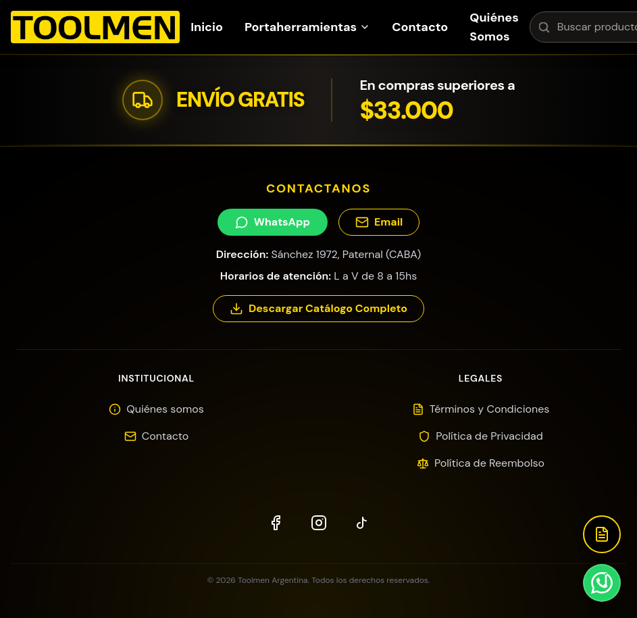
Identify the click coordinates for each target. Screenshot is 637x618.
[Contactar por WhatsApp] (602, 583)
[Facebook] (275, 522)
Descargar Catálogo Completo (318, 308)
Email (379, 222)
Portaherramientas (307, 27)
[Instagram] (318, 522)
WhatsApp (272, 222)
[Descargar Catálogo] (602, 534)
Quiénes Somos (494, 27)
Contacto (420, 27)
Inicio (206, 27)
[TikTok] (362, 522)
